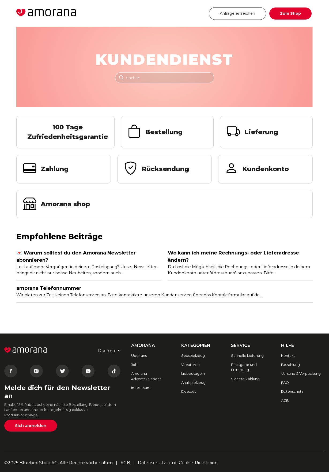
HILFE (287, 345)
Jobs (135, 364)
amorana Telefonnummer (48, 288)
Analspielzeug (193, 382)
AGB (285, 400)
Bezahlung (290, 364)
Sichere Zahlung (245, 379)
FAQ (285, 382)
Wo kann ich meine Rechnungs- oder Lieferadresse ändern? (233, 256)
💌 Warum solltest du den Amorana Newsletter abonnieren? (76, 256)
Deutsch (189, 13)
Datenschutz (292, 391)
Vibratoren (190, 364)
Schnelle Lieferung (247, 355)
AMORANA (143, 345)
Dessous (188, 391)
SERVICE (240, 345)
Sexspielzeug (193, 355)
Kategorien (195, 345)
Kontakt (288, 355)
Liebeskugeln (193, 373)
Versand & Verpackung (301, 373)
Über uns (139, 355)
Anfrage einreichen (237, 13)
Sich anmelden (30, 425)
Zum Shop (290, 13)
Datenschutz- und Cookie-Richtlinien (178, 462)
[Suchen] (164, 77)
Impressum (140, 387)
